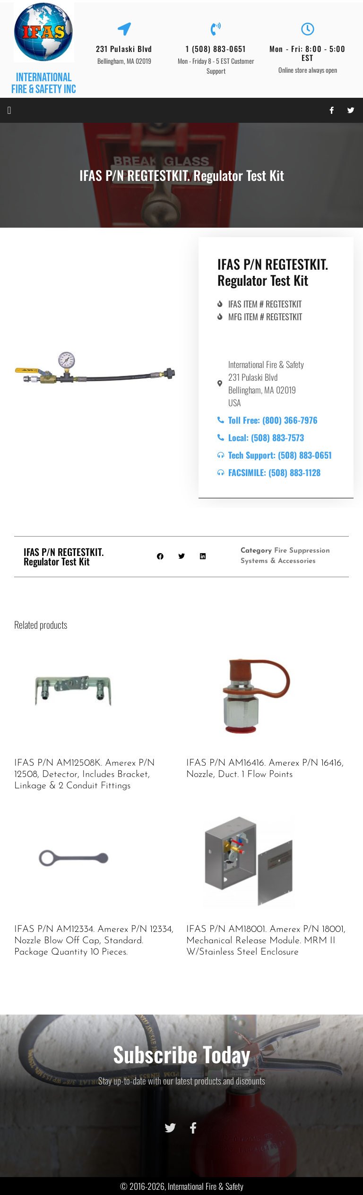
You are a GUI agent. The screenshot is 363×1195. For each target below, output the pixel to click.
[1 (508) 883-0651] (216, 29)
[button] (9, 110)
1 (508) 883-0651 (216, 48)
